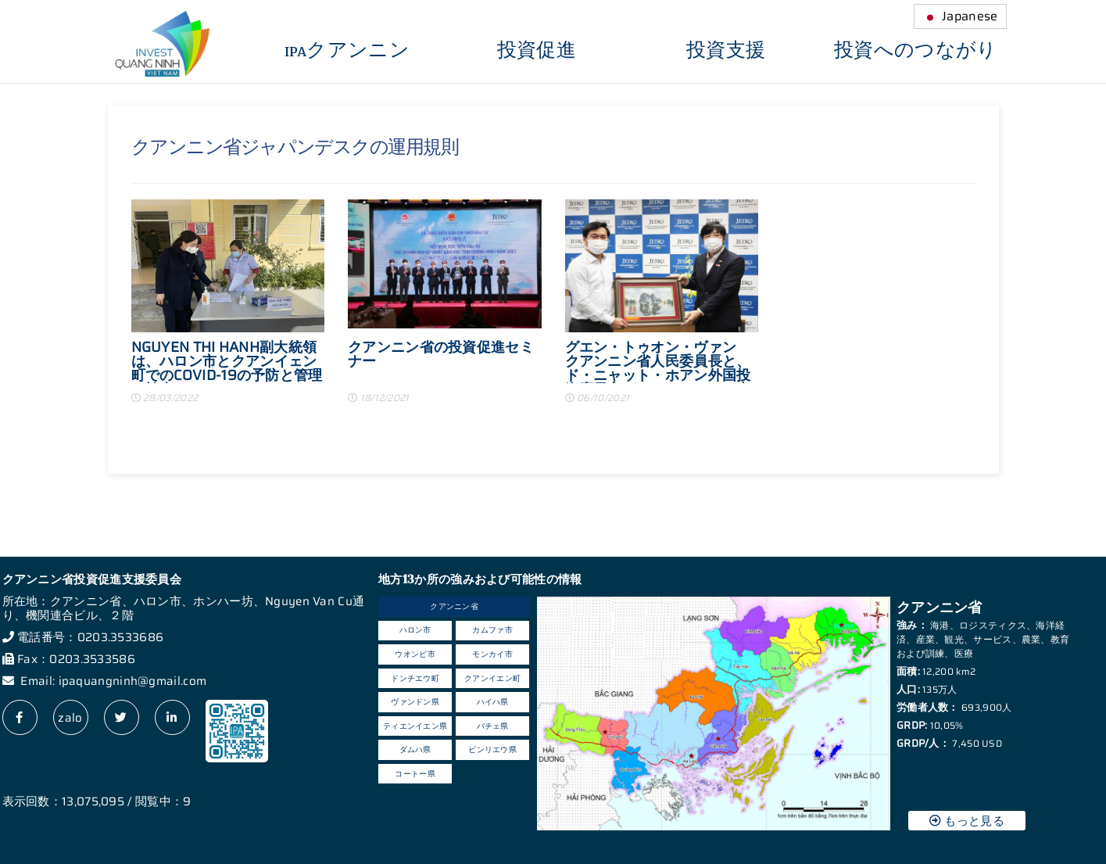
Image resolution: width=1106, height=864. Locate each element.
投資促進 (536, 51)
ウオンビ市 (415, 654)
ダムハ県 (415, 749)
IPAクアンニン (347, 51)
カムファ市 (492, 630)
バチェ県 (493, 726)
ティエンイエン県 (415, 726)
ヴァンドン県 (415, 702)
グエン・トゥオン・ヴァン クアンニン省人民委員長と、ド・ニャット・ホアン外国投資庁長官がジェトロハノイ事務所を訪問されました (658, 361)
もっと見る (966, 821)
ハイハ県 (493, 702)
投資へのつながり (915, 51)
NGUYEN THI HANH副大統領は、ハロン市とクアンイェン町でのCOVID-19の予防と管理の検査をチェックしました (227, 361)
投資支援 (725, 51)
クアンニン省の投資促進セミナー (441, 356)
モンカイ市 (492, 654)
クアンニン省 (454, 606)
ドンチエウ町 (415, 678)
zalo (70, 717)
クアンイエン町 (492, 678)
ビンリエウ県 (492, 749)
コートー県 (415, 774)
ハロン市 (415, 630)
